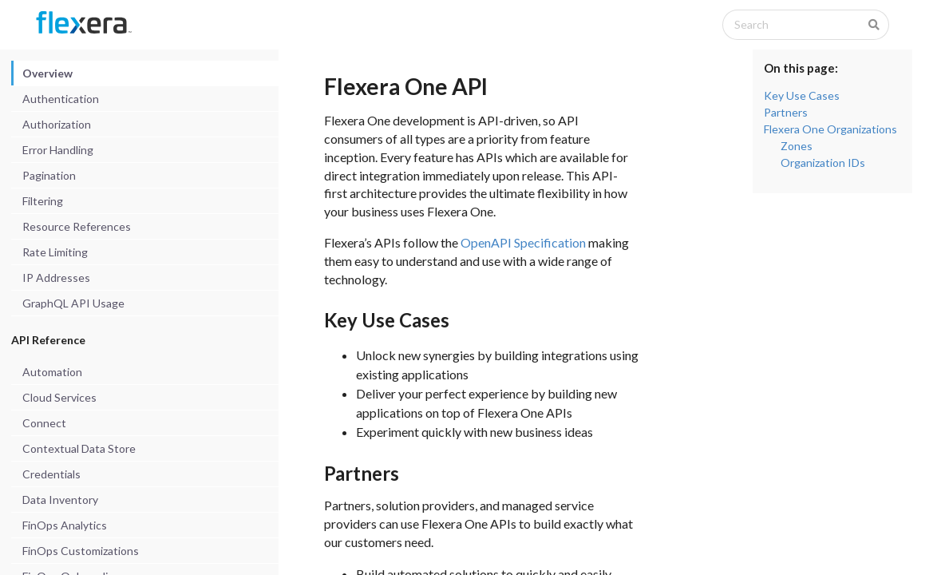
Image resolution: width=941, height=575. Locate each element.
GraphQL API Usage (73, 303)
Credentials (51, 474)
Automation (52, 372)
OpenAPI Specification (523, 242)
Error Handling (57, 150)
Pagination (49, 175)
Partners (786, 112)
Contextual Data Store (79, 448)
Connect (44, 423)
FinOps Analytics (64, 525)
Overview (47, 73)
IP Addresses (56, 277)
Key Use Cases (802, 95)
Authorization (56, 124)
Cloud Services (59, 397)
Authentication (60, 98)
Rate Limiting (55, 252)
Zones (797, 146)
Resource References (76, 226)
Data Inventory (60, 499)
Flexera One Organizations (830, 129)
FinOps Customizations (80, 550)
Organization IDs (823, 162)
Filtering (42, 201)
